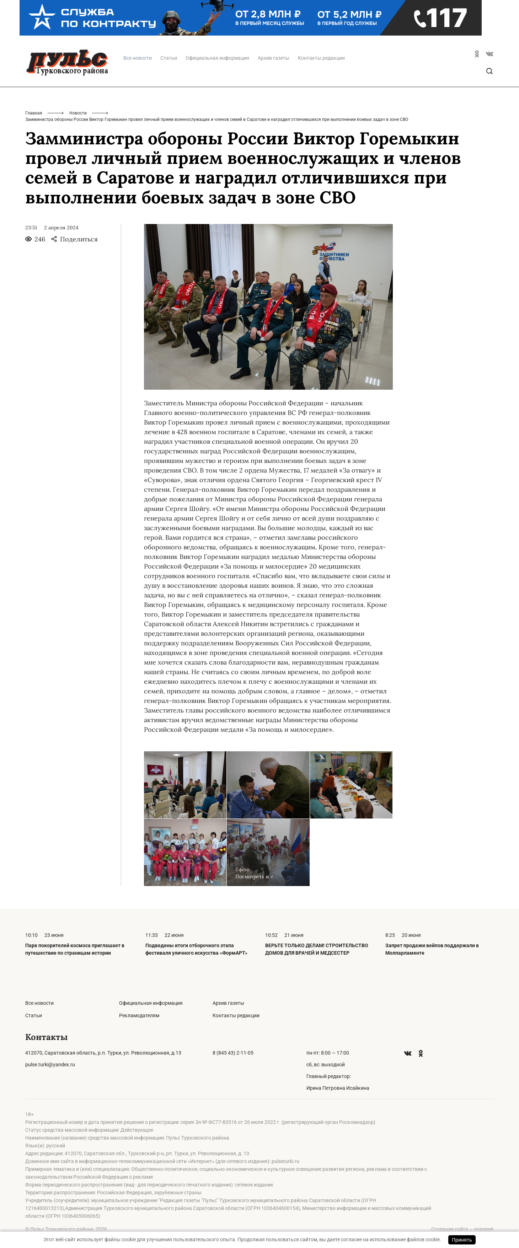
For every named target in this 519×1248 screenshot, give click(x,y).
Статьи (168, 58)
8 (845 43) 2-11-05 (233, 1053)
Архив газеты (273, 58)
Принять (462, 1240)
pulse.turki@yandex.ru (50, 1064)
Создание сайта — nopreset (462, 1229)
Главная (33, 113)
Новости (78, 113)
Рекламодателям (139, 1015)
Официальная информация (217, 58)
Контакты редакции (321, 58)
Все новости (39, 1003)
